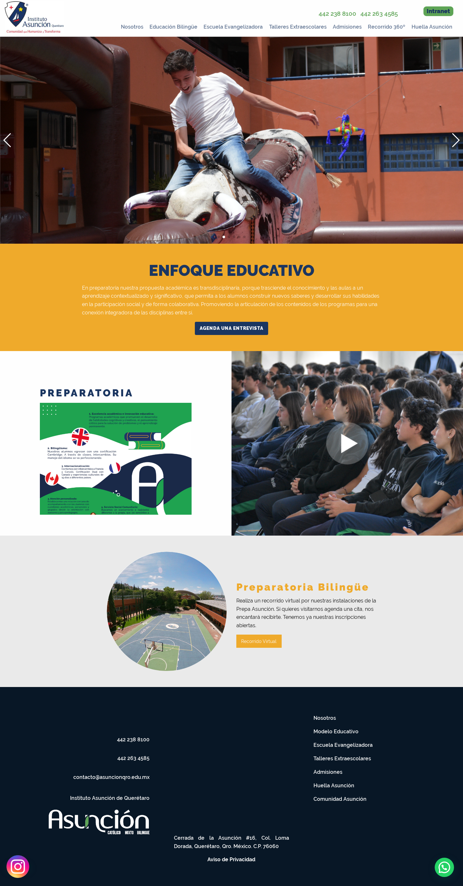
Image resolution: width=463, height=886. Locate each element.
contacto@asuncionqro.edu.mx (111, 777)
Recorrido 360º (386, 27)
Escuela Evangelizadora (233, 27)
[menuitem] (130, 25)
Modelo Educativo (336, 731)
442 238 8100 (337, 13)
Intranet (438, 11)
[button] (455, 140)
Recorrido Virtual (259, 641)
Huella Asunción (432, 27)
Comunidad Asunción (340, 799)
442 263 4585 (379, 13)
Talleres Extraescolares (298, 27)
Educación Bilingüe (173, 27)
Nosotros (132, 27)
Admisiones (347, 27)
